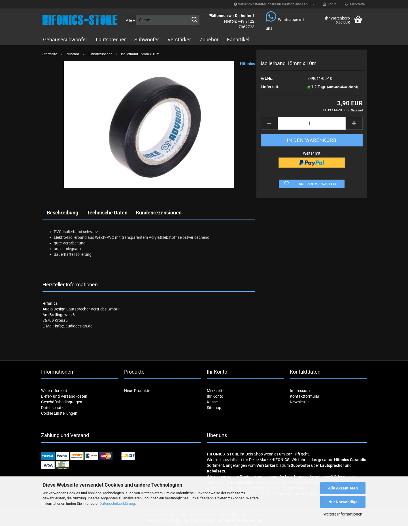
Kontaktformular (304, 396)
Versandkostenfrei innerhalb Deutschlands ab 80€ (274, 4)
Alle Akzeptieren (343, 488)
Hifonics (247, 63)
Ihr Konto (215, 396)
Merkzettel (355, 4)
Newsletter (299, 402)
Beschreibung (62, 213)
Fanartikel (238, 39)
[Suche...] (130, 20)
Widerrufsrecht (54, 390)
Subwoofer (146, 39)
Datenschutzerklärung (117, 503)
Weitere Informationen (342, 514)
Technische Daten (107, 213)
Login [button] (329, 4)
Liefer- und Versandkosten (64, 396)
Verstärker (179, 39)
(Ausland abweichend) (342, 87)
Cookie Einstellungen (59, 413)
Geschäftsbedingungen (61, 402)
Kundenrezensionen (159, 213)
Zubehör (208, 39)
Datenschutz (52, 407)
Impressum (300, 390)
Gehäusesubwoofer (65, 39)
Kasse (212, 402)
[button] (269, 123)
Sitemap (214, 407)
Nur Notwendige (343, 502)
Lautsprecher (111, 39)
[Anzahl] (312, 123)
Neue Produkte (137, 390)
